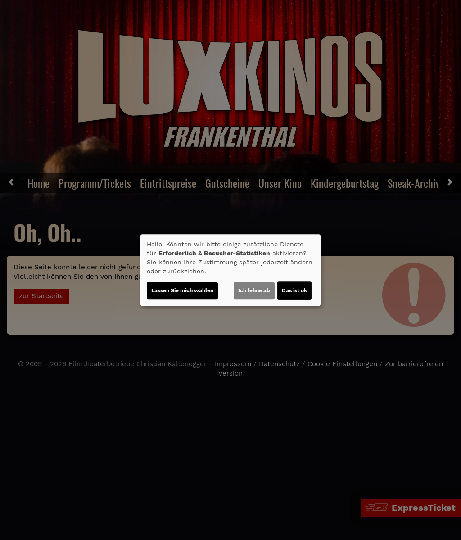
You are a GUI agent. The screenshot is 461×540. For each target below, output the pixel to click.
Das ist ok (294, 290)
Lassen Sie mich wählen (182, 290)
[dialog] (230, 270)
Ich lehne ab (254, 290)
